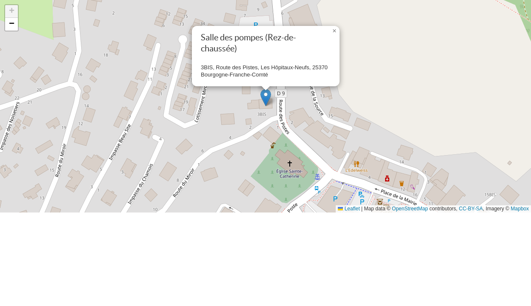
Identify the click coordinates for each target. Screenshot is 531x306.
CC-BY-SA (471, 209)
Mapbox (520, 209)
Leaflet (349, 209)
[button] (265, 97)
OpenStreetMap (410, 209)
